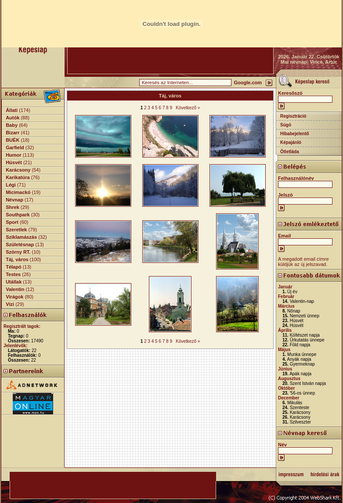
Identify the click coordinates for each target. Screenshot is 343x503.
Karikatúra (17, 177)
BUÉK (12, 140)
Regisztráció (293, 116)
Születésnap (20, 244)
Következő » (188, 107)
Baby (12, 125)
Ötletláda (289, 151)
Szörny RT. (18, 252)
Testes (13, 274)
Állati (12, 110)
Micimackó (18, 192)
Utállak (14, 281)
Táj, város (17, 259)
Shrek (12, 207)
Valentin (15, 289)
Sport (12, 222)
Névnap (14, 199)
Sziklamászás (21, 237)
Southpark (17, 214)
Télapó (13, 266)
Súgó (285, 124)
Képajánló (290, 142)
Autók (12, 117)
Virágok (14, 296)
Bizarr (12, 132)
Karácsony (18, 169)
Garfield (15, 147)
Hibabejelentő (294, 133)
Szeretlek (16, 229)
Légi (11, 184)
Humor (13, 155)
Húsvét (14, 162)
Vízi (10, 304)
